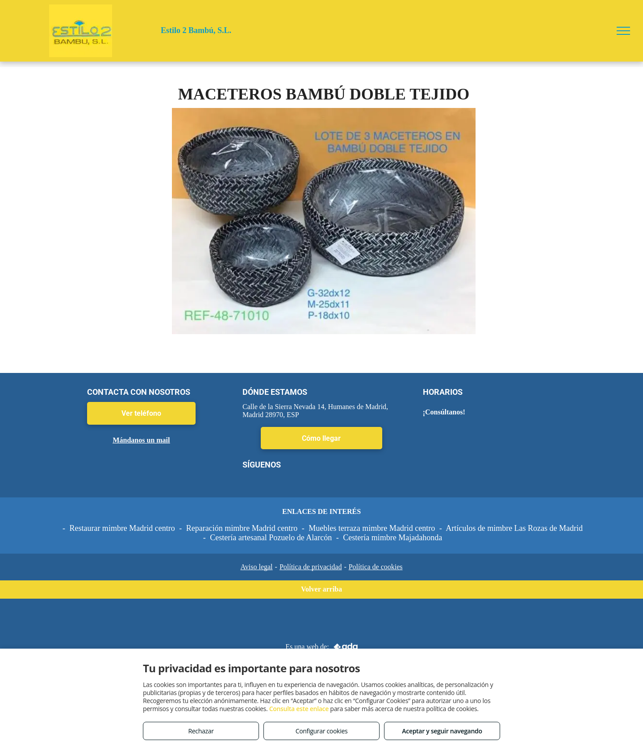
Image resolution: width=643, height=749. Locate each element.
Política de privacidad (311, 567)
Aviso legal (256, 567)
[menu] (623, 30)
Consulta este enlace (299, 708)
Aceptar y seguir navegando (442, 731)
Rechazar (200, 731)
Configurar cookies (322, 731)
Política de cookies (376, 567)
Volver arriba (321, 589)
